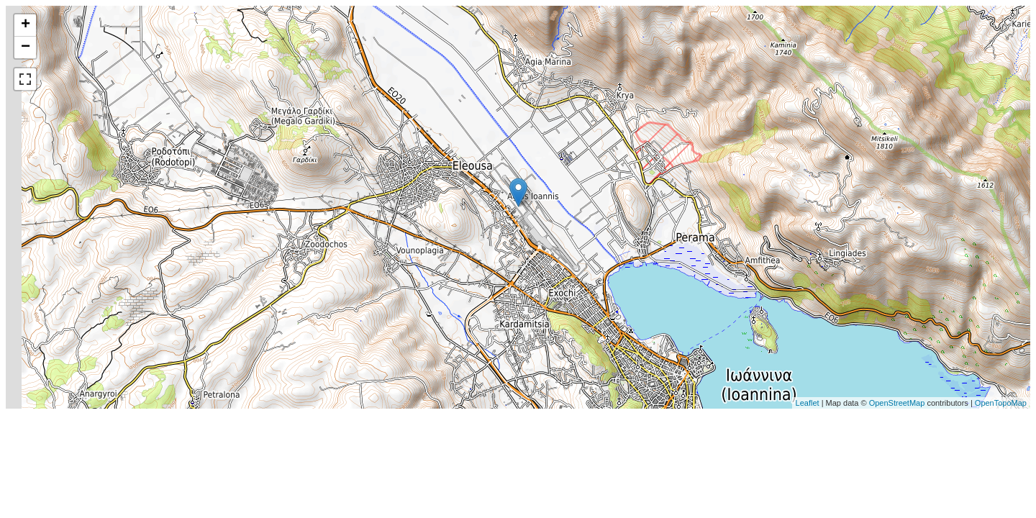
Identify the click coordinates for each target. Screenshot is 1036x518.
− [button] (25, 47)
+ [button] (25, 25)
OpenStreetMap (897, 403)
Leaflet (807, 403)
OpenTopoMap (1001, 403)
